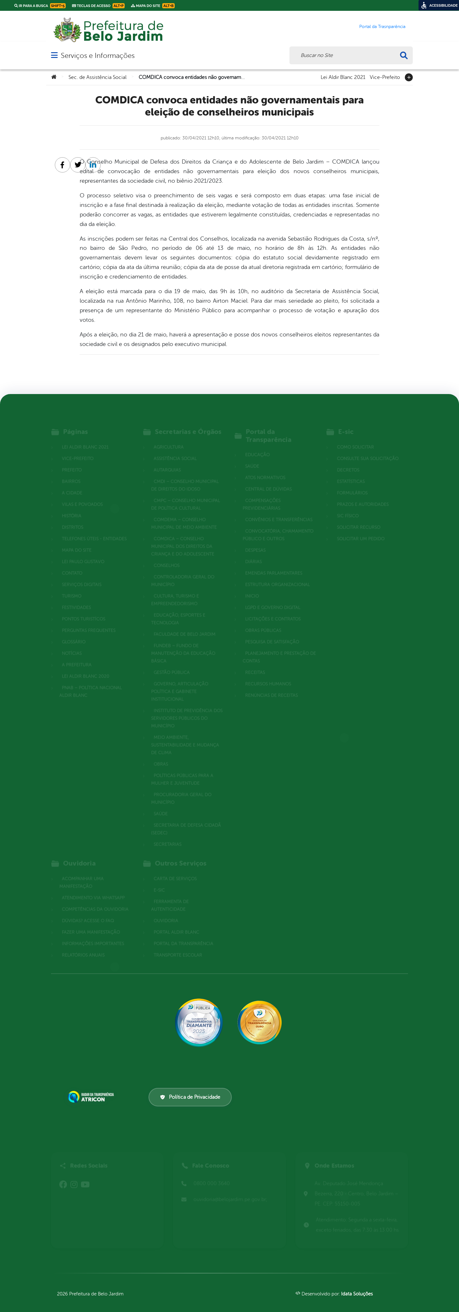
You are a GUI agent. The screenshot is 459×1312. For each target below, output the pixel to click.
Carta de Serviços (175, 870)
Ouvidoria (166, 912)
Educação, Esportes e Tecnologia (178, 610)
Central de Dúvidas (268, 480)
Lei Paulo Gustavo (83, 553)
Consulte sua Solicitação (367, 450)
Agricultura (169, 438)
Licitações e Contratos (273, 610)
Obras (161, 755)
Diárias (253, 553)
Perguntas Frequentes (88, 622)
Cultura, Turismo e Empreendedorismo (175, 591)
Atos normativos (265, 469)
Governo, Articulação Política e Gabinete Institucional (179, 683)
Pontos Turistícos (83, 610)
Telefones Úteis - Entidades (94, 530)
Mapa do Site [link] (153, 6)
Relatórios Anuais (83, 946)
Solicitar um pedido (360, 530)
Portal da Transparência (183, 935)
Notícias (72, 645)
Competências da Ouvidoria (95, 901)
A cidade (72, 484)
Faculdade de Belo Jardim (184, 626)
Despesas (255, 542)
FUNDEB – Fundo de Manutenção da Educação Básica (183, 645)
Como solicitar (355, 438)
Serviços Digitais (81, 576)
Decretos (348, 461)
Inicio (252, 587)
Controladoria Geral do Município (182, 572)
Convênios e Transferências (278, 511)
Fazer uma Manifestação (91, 923)
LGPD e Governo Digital (272, 599)
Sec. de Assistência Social (98, 77)
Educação (257, 446)
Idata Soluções (357, 1294)
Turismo (71, 587)
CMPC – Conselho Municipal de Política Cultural (185, 496)
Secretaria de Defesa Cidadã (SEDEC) (186, 821)
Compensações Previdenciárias (261, 496)
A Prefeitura (76, 656)
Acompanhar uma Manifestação (81, 874)
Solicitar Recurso (358, 519)
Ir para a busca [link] (40, 6)
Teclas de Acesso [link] (98, 6)
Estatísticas (351, 473)
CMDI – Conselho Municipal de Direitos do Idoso (185, 477)
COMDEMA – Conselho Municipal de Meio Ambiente (184, 515)
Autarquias (167, 461)
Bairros (71, 473)
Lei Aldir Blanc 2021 (343, 76)
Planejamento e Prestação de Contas (279, 649)
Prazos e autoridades (363, 496)
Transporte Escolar (178, 946)
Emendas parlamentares (273, 564)
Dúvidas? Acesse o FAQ (88, 912)
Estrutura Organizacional (277, 576)
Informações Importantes (93, 935)
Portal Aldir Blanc (176, 923)
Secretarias (167, 836)
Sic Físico (348, 507)
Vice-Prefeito (385, 76)
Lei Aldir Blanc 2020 (85, 668)
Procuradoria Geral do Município (181, 790)
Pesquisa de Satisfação (272, 633)
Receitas (255, 664)
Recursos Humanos (268, 675)
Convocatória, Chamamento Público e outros (278, 526)
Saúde (161, 805)
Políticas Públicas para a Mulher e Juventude (182, 771)
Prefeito (72, 461)
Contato (72, 564)
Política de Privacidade (190, 1097)
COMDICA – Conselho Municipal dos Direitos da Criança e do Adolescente (182, 538)
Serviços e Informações (98, 56)
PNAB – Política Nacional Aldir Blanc (90, 683)
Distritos (72, 519)
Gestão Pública (172, 664)
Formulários (352, 484)
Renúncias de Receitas (271, 687)
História (71, 507)
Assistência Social (175, 450)
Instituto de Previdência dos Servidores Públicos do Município (186, 710)
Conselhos (166, 557)
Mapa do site (76, 542)
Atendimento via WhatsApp (93, 889)
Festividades (76, 599)
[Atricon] (92, 1097)
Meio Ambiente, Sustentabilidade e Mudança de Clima (185, 737)
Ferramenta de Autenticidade (170, 897)
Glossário (73, 633)
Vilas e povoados (82, 496)
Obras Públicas (263, 622)
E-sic (159, 881)
